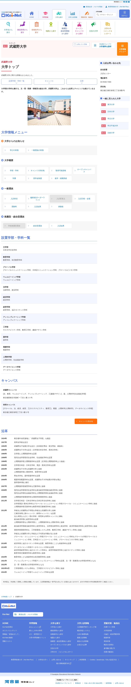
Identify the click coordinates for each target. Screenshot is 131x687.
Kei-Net (5, 614)
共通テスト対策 (109, 627)
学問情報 (33, 623)
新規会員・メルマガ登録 (94, 7)
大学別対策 (108, 630)
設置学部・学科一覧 (16, 81)
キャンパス (49, 81)
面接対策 (107, 638)
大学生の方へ (43, 660)
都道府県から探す (56, 630)
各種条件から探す (56, 634)
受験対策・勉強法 (112, 623)
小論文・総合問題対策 (112, 634)
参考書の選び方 (109, 648)
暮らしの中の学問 (35, 630)
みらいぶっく (34, 627)
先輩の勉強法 (108, 652)
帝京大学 (111, 119)
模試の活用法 (108, 645)
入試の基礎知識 (82, 634)
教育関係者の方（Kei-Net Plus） (119, 7)
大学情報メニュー (122, 50)
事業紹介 (78, 683)
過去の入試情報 (82, 641)
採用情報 (109, 683)
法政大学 (111, 133)
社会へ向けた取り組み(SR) (93, 683)
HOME (5, 623)
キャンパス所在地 (86, 421)
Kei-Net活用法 (7, 627)
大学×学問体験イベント (37, 638)
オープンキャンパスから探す (60, 645)
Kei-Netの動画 (7, 638)
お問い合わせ (56, 660)
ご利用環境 (82, 660)
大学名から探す (56, 627)
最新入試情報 (82, 638)
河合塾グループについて (63, 683)
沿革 (82, 81)
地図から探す (55, 638)
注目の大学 (54, 648)
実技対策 (107, 641)
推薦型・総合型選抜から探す (60, 641)
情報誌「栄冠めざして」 (11, 634)
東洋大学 (111, 104)
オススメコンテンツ (9, 630)
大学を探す (55, 623)
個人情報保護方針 (62, 663)
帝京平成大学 (113, 126)
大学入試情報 (83, 623)
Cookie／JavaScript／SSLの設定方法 (103, 660)
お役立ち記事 (82, 645)
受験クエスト (7, 641)
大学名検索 (99, 11)
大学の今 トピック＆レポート (61, 652)
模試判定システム (83, 630)
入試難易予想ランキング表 (86, 627)
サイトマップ (70, 660)
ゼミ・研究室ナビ (35, 634)
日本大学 (111, 112)
